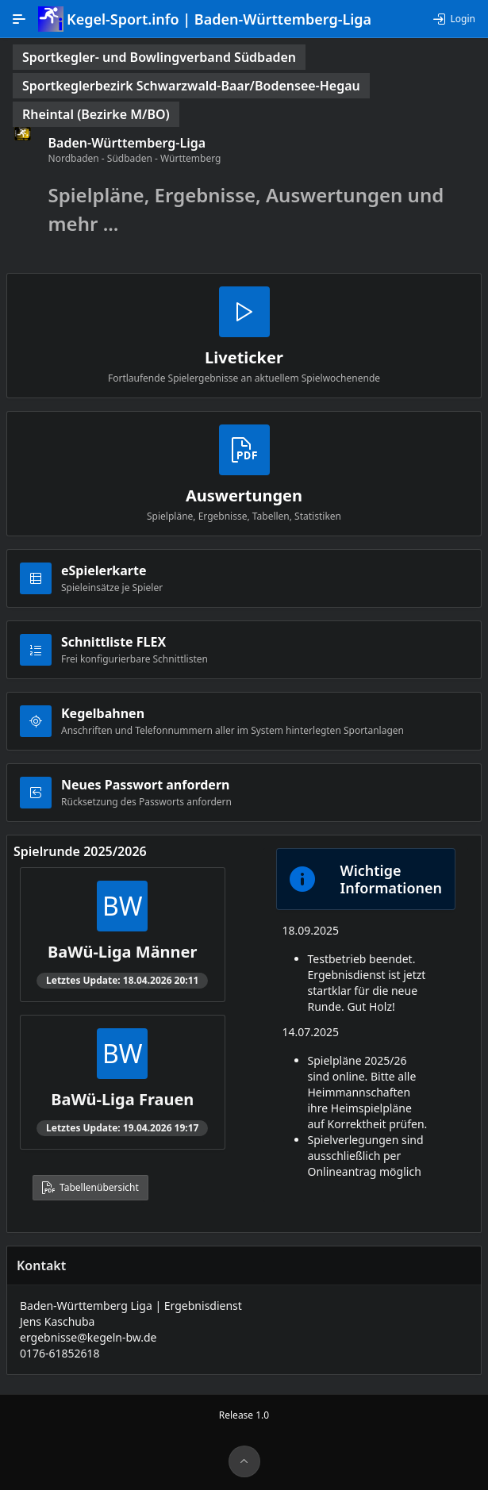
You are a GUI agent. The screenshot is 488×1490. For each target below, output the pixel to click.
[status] (159, 57)
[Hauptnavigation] (19, 19)
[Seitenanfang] (244, 1461)
